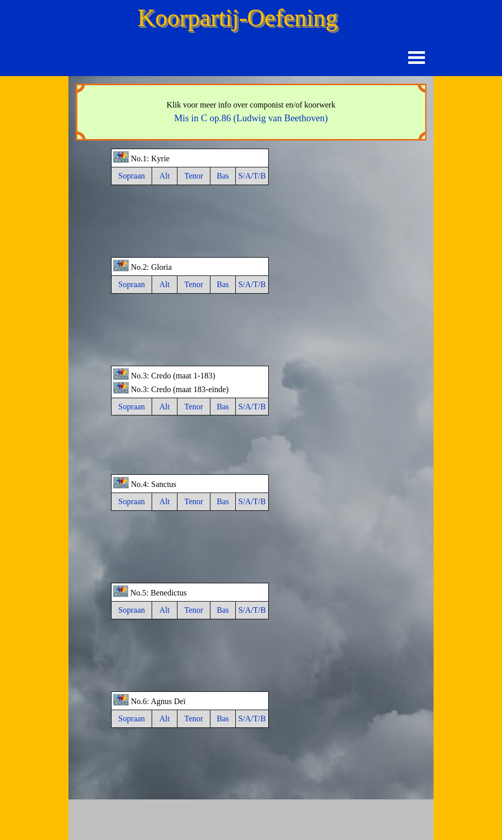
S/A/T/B (252, 175)
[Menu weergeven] (416, 58)
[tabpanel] (251, 112)
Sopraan (131, 175)
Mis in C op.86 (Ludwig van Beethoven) (251, 118)
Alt (164, 175)
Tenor (193, 175)
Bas (223, 175)
